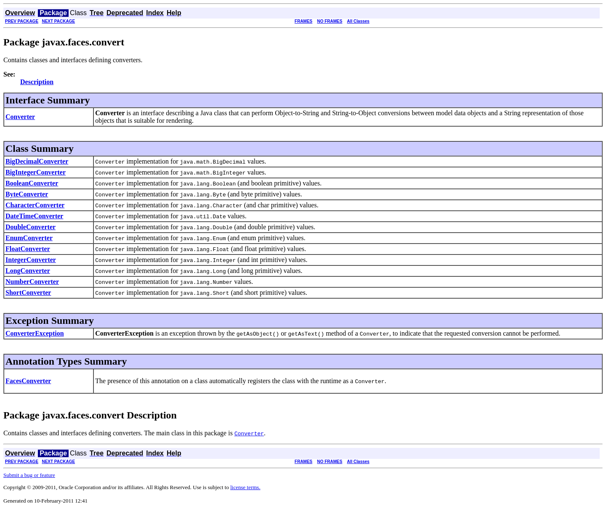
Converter (20, 116)
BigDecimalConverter (36, 161)
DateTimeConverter (34, 216)
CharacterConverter (34, 205)
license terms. (245, 487)
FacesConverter (28, 380)
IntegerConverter (30, 259)
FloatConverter (27, 248)
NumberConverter (32, 281)
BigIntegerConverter (35, 172)
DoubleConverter (30, 226)
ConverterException (34, 333)
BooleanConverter (31, 183)
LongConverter (27, 270)
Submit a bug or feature (29, 475)
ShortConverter (28, 292)
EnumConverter (29, 237)
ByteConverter (26, 194)
